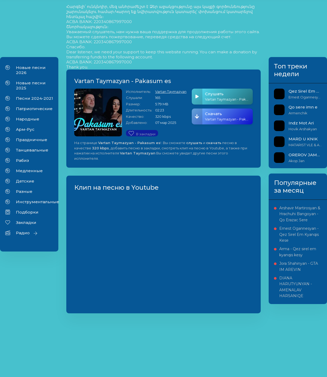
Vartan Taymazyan (170, 91)
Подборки (27, 212)
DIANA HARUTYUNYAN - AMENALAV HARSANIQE (295, 287)
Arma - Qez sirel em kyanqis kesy (297, 251)
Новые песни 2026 (31, 70)
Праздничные (31, 139)
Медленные (29, 170)
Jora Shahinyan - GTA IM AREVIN (298, 266)
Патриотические (34, 108)
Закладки (26, 222)
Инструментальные (34, 201)
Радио (23, 232)
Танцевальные (32, 150)
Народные (27, 119)
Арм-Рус (25, 129)
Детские (25, 181)
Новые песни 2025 (31, 85)
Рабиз (22, 160)
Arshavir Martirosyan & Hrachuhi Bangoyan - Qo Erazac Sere (299, 214)
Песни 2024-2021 (34, 98)
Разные (24, 191)
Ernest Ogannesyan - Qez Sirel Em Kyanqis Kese (299, 234)
